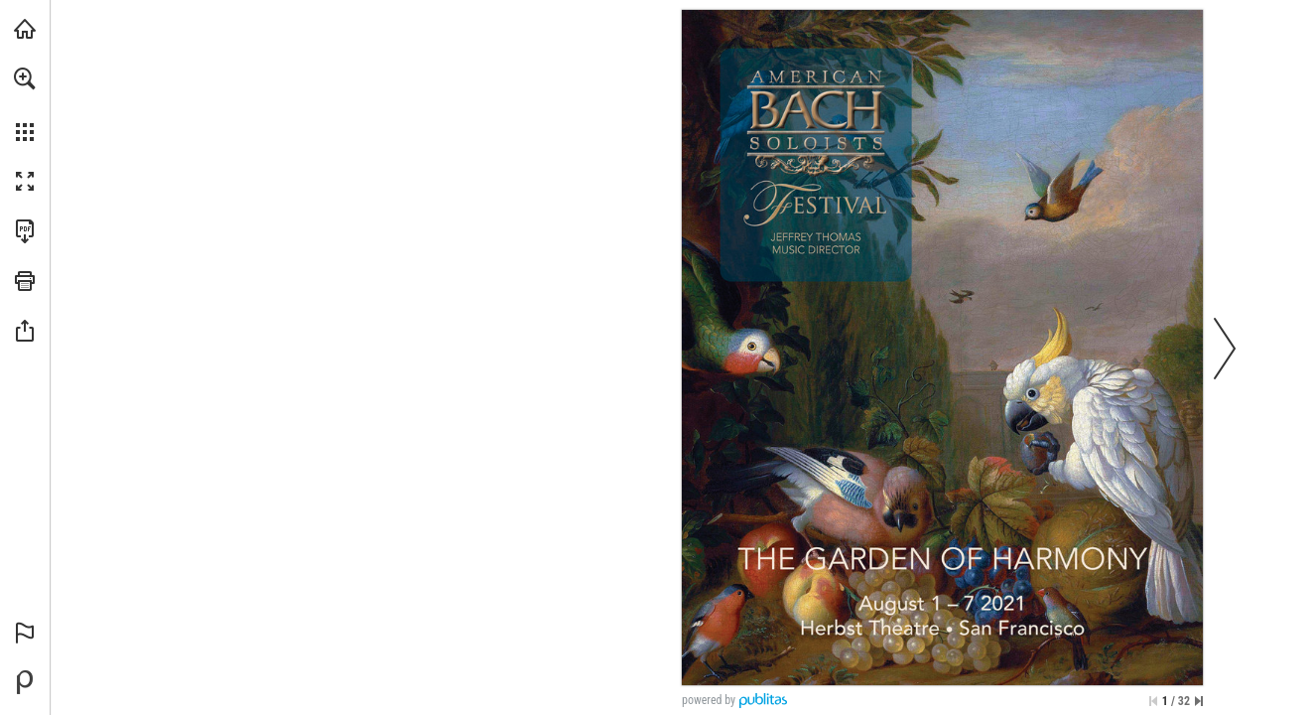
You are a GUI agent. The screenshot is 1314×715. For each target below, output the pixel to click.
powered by (708, 700)
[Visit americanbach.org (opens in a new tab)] (25, 29)
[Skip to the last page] (1199, 701)
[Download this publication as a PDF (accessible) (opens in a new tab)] (25, 231)
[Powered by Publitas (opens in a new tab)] (25, 682)
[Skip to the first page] (1153, 701)
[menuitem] (25, 104)
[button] (25, 78)
